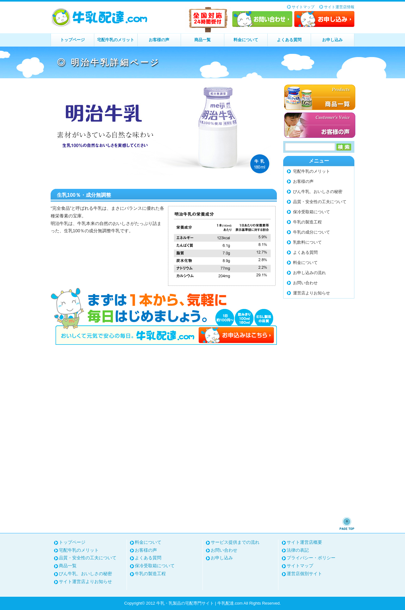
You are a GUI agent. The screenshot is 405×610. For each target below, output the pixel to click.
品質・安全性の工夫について (319, 201)
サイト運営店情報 (339, 7)
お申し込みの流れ (309, 272)
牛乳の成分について (311, 232)
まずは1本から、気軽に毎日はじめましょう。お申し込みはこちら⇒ (164, 316)
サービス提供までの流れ (235, 542)
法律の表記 (298, 550)
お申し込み (324, 19)
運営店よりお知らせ (311, 293)
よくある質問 (289, 39)
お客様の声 (159, 39)
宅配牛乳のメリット (115, 39)
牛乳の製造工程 (307, 222)
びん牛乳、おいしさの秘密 (317, 191)
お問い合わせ (262, 19)
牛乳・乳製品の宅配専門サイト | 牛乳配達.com (100, 17)
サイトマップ (303, 7)
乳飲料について (307, 242)
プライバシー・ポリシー (311, 557)
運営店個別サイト (304, 573)
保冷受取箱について (311, 211)
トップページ (72, 39)
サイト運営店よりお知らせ (85, 581)
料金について (246, 39)
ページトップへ (347, 523)
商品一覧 (202, 39)
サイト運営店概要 (304, 542)
